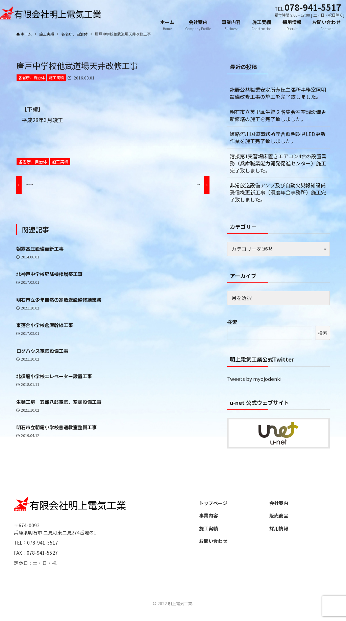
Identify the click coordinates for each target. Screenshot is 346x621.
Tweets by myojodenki (254, 378)
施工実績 (56, 77)
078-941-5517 (313, 7)
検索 (232, 321)
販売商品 (278, 515)
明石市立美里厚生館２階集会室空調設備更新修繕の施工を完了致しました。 (278, 115)
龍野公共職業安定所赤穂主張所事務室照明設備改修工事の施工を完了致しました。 (278, 93)
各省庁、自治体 (32, 77)
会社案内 (278, 503)
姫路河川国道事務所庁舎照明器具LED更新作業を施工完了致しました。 (277, 137)
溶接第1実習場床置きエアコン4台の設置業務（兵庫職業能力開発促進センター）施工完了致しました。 (278, 163)
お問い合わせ (213, 540)
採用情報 (278, 528)
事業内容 (208, 515)
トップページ (213, 503)
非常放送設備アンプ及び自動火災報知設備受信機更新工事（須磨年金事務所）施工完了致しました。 (278, 192)
